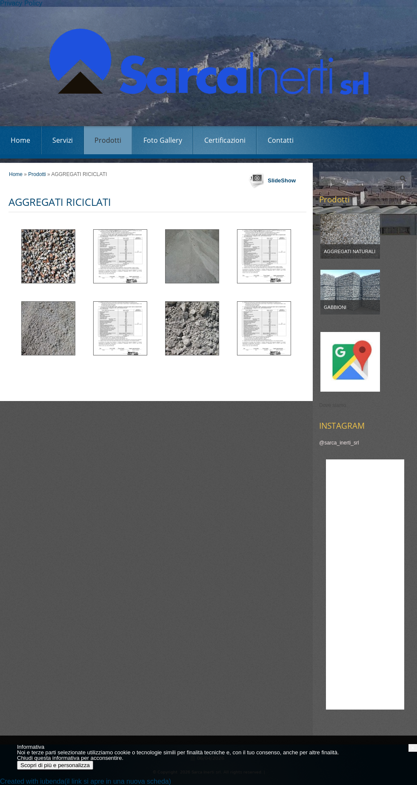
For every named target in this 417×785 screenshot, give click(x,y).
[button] (412, 748)
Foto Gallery (162, 140)
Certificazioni (225, 140)
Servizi (62, 140)
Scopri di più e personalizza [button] (55, 765)
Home (20, 140)
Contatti (281, 140)
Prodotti (107, 140)
